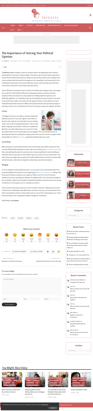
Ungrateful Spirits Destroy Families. (77, 325)
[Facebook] (88, 5)
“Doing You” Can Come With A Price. (79, 255)
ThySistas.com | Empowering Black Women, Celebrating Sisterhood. (53, 405)
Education (7, 380)
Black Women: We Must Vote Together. (78, 299)
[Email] (58, 252)
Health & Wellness (33, 378)
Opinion (34, 61)
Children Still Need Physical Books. (78, 264)
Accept (22, 407)
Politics (39, 61)
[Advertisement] (46, 40)
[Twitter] (90, 5)
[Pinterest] (48, 252)
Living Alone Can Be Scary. (77, 282)
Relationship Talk (56, 380)
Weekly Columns (56, 61)
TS (13, 382)
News (16, 380)
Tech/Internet (47, 61)
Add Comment (27, 61)
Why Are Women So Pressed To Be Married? (79, 290)
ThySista (6, 61)
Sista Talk (30, 382)
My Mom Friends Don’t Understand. (76, 316)
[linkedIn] (53, 252)
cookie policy (23, 403)
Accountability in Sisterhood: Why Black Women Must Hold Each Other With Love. (77, 245)
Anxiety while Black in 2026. (77, 251)
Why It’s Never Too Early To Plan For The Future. (79, 333)
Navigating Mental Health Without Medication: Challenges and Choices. (33, 392)
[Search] (90, 27)
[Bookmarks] (90, 15)
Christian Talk (9, 378)
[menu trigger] (4, 27)
